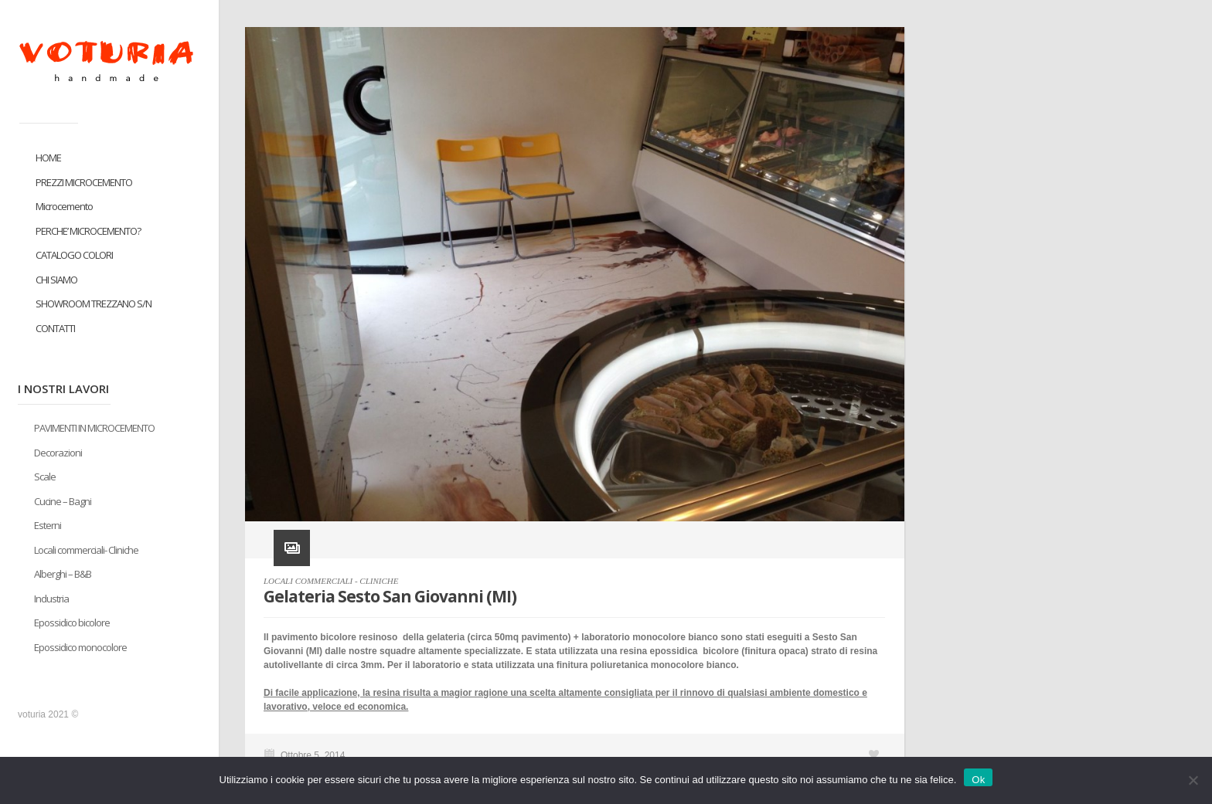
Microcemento (64, 206)
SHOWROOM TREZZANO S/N (94, 303)
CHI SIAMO (56, 280)
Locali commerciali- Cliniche (86, 550)
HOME (48, 158)
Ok (978, 779)
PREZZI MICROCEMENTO (84, 182)
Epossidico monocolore (80, 647)
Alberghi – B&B (62, 574)
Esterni (47, 525)
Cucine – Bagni (62, 501)
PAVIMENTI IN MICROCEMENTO (94, 428)
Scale (45, 476)
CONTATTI (55, 328)
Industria (51, 599)
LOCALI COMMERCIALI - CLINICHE (331, 580)
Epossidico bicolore (72, 622)
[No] (1192, 780)
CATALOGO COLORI (74, 255)
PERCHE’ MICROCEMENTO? (88, 231)
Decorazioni (58, 453)
